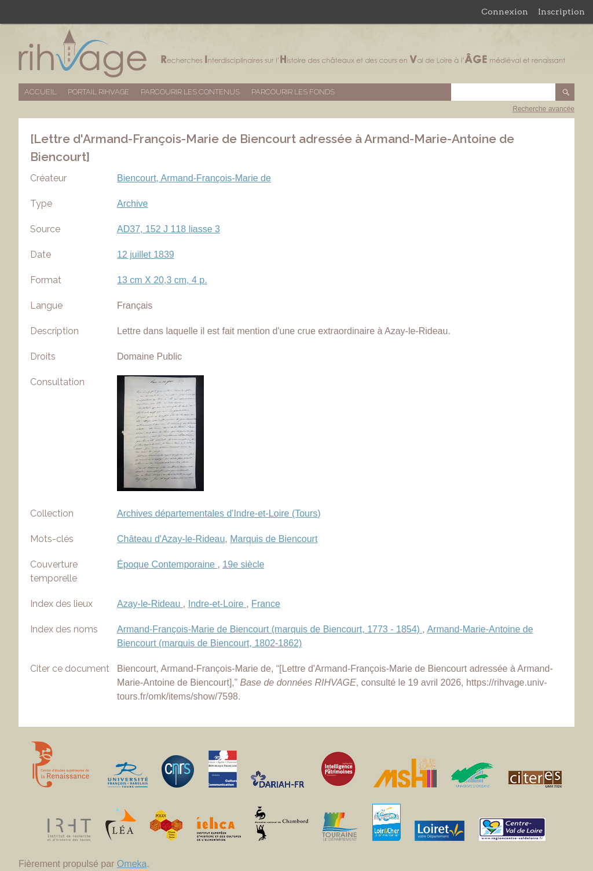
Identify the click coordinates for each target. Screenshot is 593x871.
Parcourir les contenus (190, 91)
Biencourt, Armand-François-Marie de (194, 178)
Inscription (561, 11)
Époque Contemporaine (167, 564)
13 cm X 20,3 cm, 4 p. (162, 280)
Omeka (132, 864)
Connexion (504, 11)
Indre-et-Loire (217, 604)
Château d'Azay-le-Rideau (171, 539)
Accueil (40, 91)
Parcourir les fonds (293, 91)
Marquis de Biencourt (273, 539)
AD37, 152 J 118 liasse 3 (168, 229)
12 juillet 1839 (145, 254)
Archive (132, 203)
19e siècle (243, 564)
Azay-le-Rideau (150, 604)
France (265, 604)
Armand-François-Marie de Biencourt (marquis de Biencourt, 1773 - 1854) (269, 629)
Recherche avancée (543, 109)
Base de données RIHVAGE (296, 54)
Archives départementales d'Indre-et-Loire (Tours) (219, 513)
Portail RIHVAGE (98, 91)
